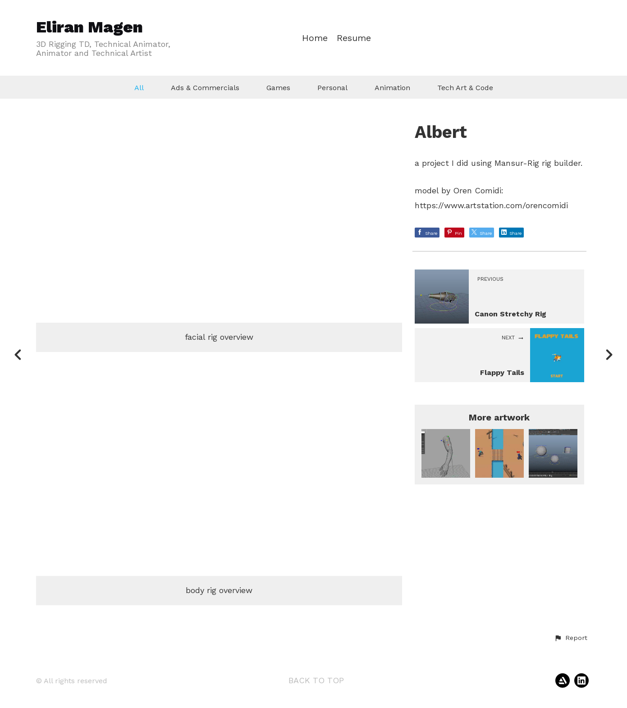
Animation (392, 87)
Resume (354, 38)
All (139, 87)
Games (278, 87)
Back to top (316, 680)
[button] (570, 638)
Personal (332, 87)
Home (315, 38)
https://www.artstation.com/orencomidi (491, 205)
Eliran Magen (89, 27)
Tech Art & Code (465, 87)
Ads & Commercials (205, 87)
